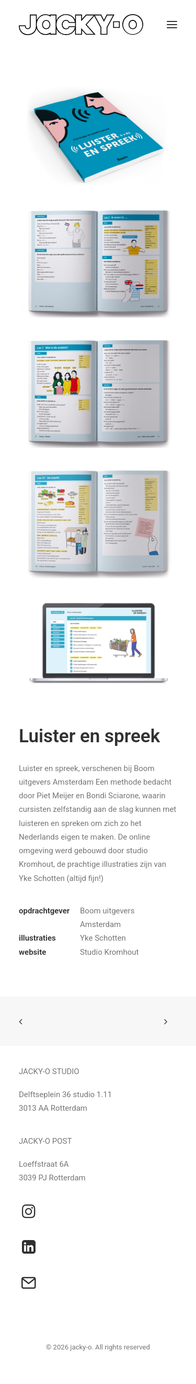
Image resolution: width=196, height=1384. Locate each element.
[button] (172, 24)
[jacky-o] (81, 24)
